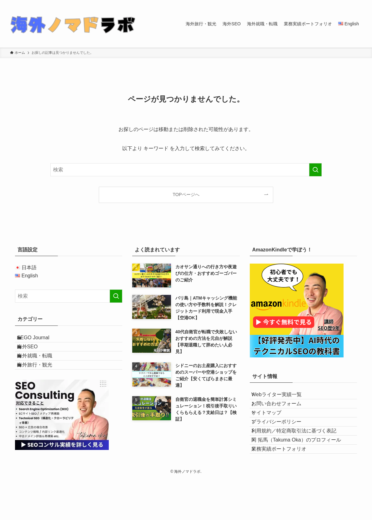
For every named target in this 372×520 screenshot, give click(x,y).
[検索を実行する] (315, 169)
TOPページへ (186, 194)
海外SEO (34, 355)
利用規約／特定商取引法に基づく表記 (299, 456)
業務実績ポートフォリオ (284, 486)
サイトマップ (272, 427)
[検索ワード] (186, 169)
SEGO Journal (40, 340)
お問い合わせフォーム (282, 412)
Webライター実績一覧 (282, 397)
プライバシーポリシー (282, 441)
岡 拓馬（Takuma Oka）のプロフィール (302, 471)
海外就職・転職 (41, 370)
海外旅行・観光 (41, 384)
